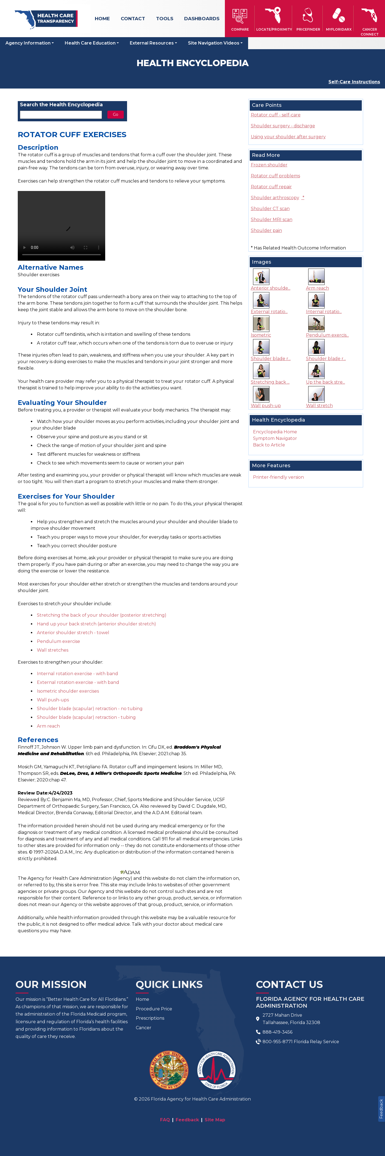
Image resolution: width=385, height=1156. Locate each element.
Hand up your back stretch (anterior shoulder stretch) (96, 623)
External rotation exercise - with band (78, 682)
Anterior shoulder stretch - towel (73, 632)
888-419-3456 (277, 1032)
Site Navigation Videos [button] (213, 43)
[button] (240, 18)
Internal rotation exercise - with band (77, 673)
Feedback (381, 1109)
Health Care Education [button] (90, 43)
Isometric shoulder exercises (68, 691)
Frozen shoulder (269, 164)
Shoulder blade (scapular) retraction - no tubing (90, 708)
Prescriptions (150, 1018)
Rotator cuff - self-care (276, 114)
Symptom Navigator (275, 438)
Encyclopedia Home (275, 431)
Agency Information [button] (28, 43)
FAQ (165, 1119)
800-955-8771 (278, 1041)
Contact (133, 18)
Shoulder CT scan (270, 208)
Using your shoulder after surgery (288, 136)
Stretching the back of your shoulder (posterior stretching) (101, 615)
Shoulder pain (266, 230)
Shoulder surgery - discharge (283, 125)
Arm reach (48, 726)
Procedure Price (154, 1008)
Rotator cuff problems (275, 175)
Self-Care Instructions (354, 81)
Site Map (215, 1119)
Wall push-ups (53, 699)
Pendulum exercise (58, 641)
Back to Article (269, 445)
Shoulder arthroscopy (277, 197)
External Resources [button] (152, 43)
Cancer (143, 1027)
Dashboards (201, 18)
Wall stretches (52, 650)
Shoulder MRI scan (271, 219)
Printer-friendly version (278, 477)
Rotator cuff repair (271, 186)
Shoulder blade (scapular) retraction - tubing (86, 717)
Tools (164, 18)
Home (102, 18)
